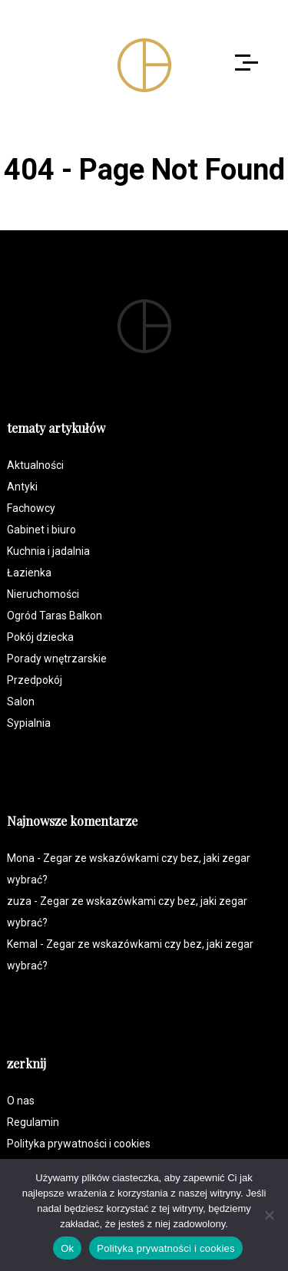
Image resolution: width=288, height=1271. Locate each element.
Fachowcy (31, 508)
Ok (67, 1248)
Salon (21, 701)
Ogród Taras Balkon (54, 615)
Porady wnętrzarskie (57, 658)
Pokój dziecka (40, 637)
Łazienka (29, 572)
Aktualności (35, 465)
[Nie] (268, 1215)
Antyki (22, 486)
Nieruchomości (43, 594)
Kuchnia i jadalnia (48, 551)
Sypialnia (29, 723)
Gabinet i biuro (41, 529)
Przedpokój (34, 680)
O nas (21, 1100)
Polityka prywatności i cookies (79, 1143)
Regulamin (33, 1122)
